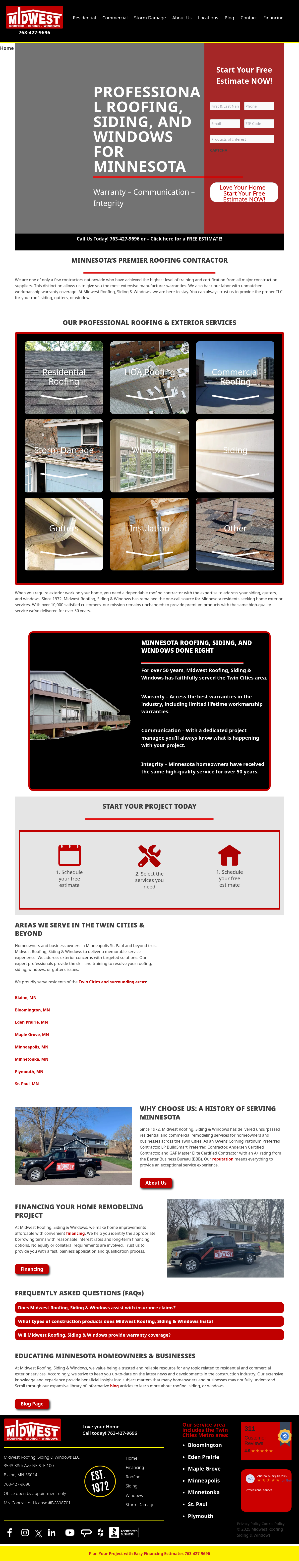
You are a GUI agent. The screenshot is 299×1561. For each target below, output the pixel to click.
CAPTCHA (218, 150)
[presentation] (248, 164)
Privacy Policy (249, 1525)
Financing (135, 1469)
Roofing (133, 1478)
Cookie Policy (273, 1525)
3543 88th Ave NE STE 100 (29, 1467)
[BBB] (124, 1534)
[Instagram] (25, 1534)
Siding (131, 1488)
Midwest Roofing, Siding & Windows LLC (42, 1459)
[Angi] (86, 1534)
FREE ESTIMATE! (204, 239)
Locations (208, 18)
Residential (84, 18)
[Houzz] (100, 1534)
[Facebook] (9, 1534)
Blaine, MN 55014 (20, 1477)
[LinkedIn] (51, 1534)
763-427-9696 (34, 32)
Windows (134, 1497)
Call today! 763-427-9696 (109, 1435)
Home (131, 1460)
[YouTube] (69, 1534)
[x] (38, 1534)
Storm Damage (140, 1506)
